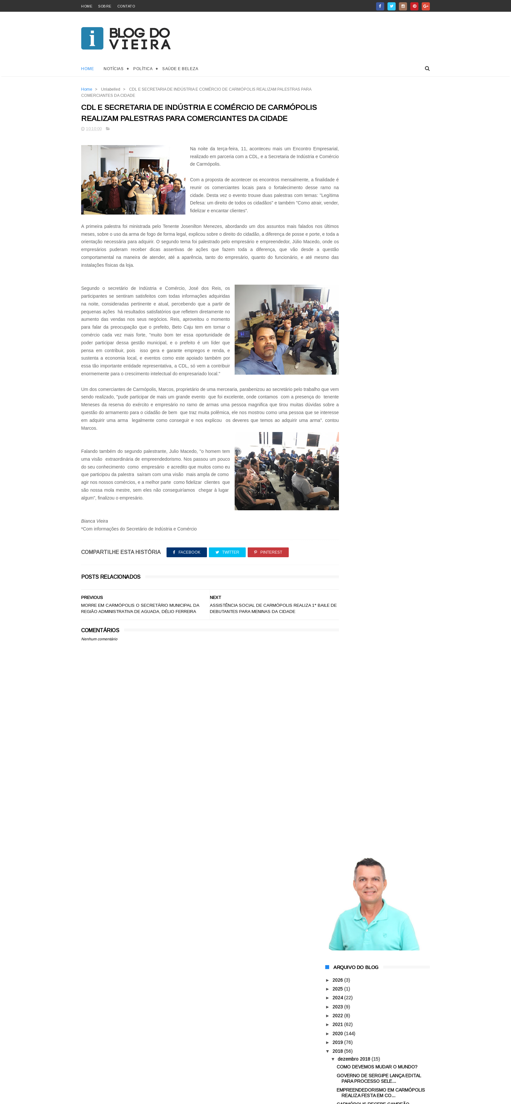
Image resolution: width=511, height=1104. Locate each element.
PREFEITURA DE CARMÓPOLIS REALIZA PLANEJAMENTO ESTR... (380, 421)
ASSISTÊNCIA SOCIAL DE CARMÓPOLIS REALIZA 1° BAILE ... (379, 355)
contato (126, 6)
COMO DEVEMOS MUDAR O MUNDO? (377, 300)
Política (143, 69)
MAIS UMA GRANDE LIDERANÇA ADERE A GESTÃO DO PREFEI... (381, 436)
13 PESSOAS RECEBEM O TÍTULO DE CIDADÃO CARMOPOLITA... (377, 450)
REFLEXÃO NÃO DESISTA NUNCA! (373, 491)
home (86, 6)
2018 (338, 285)
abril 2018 (348, 511)
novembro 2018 (354, 502)
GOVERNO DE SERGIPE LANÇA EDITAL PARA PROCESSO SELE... (379, 312)
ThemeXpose (118, 972)
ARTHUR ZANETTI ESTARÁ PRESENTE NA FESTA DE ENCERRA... (383, 407)
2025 (338, 222)
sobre (104, 6)
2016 (338, 531)
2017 (338, 522)
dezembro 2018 (355, 292)
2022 (338, 249)
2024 (338, 231)
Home (87, 69)
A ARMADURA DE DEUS (384, 596)
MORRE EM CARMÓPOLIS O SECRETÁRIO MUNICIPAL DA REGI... (382, 384)
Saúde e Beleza (180, 69)
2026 (338, 213)
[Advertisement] (197, 856)
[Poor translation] (23, 1009)
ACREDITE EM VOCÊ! (360, 395)
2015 (338, 540)
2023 (338, 240)
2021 (338, 258)
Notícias (114, 69)
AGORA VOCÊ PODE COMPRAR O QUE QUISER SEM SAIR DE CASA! (393, 633)
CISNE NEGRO (375, 656)
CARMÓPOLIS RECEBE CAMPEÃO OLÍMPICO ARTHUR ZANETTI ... (373, 341)
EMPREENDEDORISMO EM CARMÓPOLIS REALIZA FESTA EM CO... (381, 326)
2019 (338, 276)
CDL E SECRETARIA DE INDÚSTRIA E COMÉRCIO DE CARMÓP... (376, 370)
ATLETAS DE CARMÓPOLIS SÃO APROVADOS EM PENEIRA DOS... (375, 465)
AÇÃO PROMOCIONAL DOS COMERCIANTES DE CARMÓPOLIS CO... (383, 479)
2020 (338, 267)
